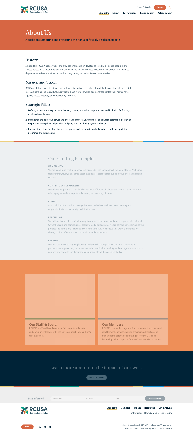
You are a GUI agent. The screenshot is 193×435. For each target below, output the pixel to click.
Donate (160, 7)
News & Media (144, 7)
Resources (149, 407)
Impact (115, 13)
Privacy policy (166, 425)
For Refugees (129, 13)
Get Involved (165, 407)
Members (125, 407)
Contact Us (166, 413)
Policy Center (147, 13)
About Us (104, 13)
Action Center (165, 13)
